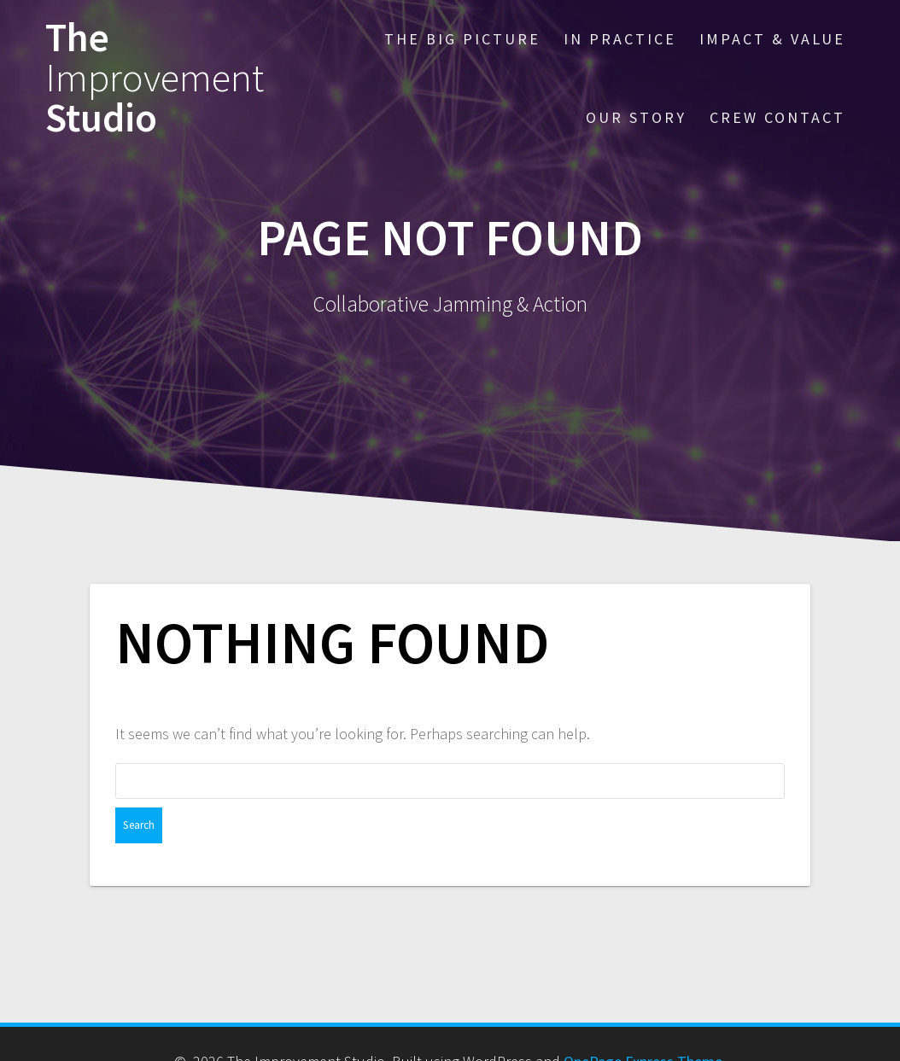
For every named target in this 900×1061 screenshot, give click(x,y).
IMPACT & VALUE (772, 39)
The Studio (154, 77)
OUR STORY (636, 117)
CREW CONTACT (777, 117)
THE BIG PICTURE (462, 39)
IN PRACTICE (620, 39)
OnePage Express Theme (643, 1025)
